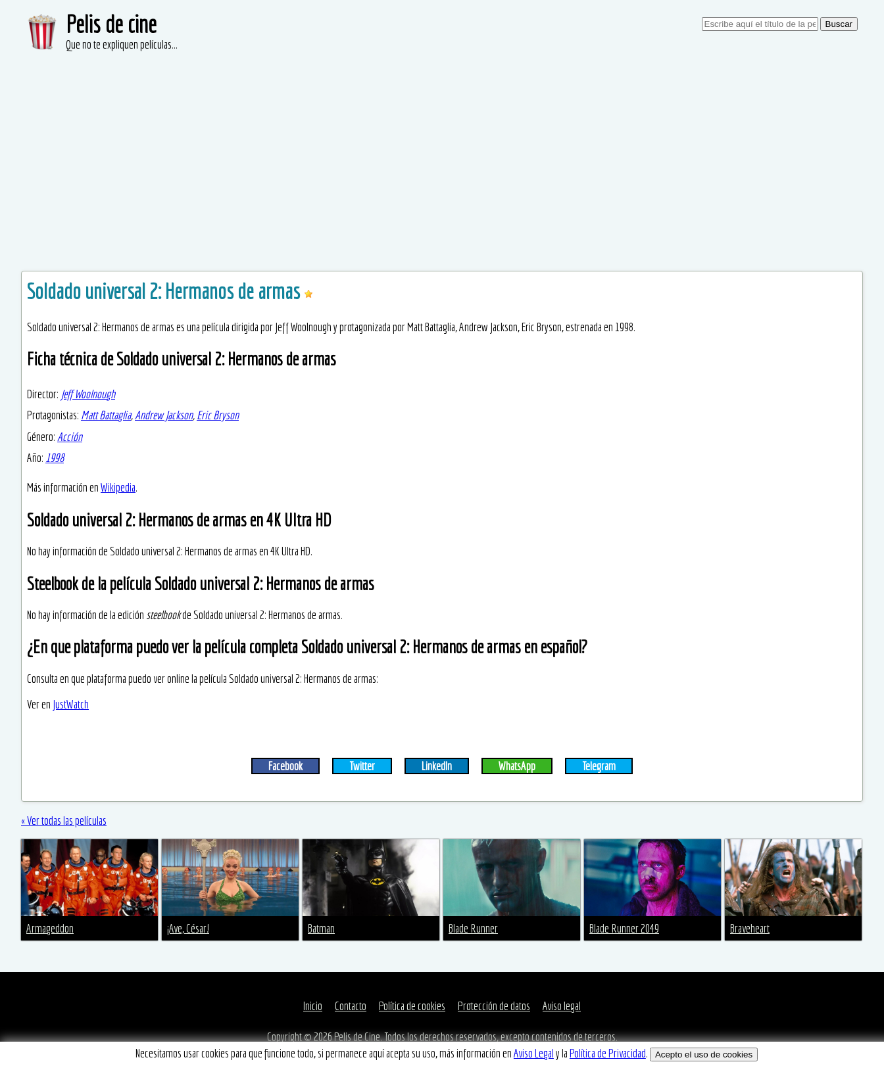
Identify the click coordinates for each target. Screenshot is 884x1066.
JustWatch (71, 704)
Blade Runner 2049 (624, 928)
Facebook (285, 766)
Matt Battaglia (106, 415)
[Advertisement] (442, 151)
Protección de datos (494, 1006)
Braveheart (750, 928)
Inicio (312, 1006)
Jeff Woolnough (88, 394)
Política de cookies (412, 1006)
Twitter (362, 766)
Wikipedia (118, 487)
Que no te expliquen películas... (122, 44)
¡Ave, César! (188, 928)
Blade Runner (473, 928)
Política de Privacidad (608, 1053)
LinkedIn (437, 766)
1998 (54, 458)
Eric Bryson (218, 415)
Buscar (838, 24)
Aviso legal (562, 1006)
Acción (69, 437)
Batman (321, 928)
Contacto (350, 1006)
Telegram (599, 766)
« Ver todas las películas (64, 820)
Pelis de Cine (357, 1037)
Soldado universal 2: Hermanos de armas (165, 291)
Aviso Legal (534, 1053)
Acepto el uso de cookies (703, 1054)
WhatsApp (517, 766)
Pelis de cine (111, 24)
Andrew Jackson (164, 415)
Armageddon (50, 928)
